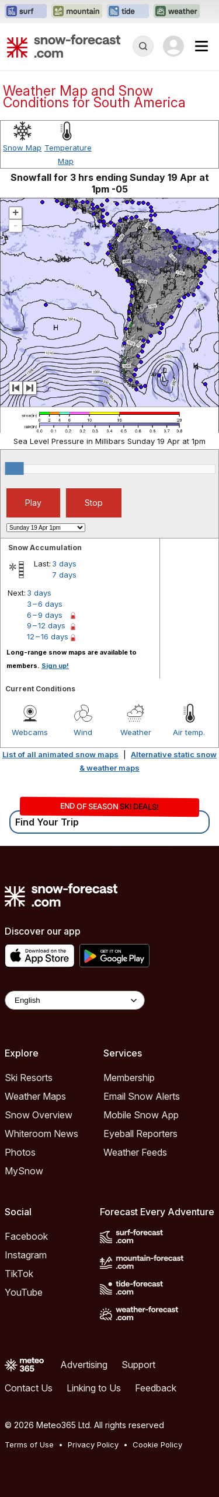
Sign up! (55, 666)
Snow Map (22, 147)
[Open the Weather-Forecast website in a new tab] (177, 11)
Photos (20, 1152)
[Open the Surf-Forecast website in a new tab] (26, 11)
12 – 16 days (47, 636)
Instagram (26, 1255)
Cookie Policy (157, 1444)
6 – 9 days (44, 615)
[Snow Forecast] (63, 46)
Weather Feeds (135, 1152)
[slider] (14, 468)
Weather (135, 732)
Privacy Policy (93, 1444)
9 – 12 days (46, 625)
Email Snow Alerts (141, 1096)
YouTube (24, 1292)
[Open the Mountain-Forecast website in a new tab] (76, 11)
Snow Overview (38, 1115)
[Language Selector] (75, 1000)
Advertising (83, 1364)
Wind (83, 732)
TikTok (19, 1273)
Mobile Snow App (141, 1115)
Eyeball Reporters (140, 1133)
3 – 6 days (44, 603)
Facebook (26, 1236)
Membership (129, 1077)
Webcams (30, 732)
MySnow (24, 1171)
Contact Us (29, 1388)
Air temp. (189, 732)
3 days (64, 563)
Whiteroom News (41, 1133)
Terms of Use (29, 1444)
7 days (64, 574)
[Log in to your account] (173, 46)
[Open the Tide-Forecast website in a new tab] (128, 11)
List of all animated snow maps (60, 754)
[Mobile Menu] (201, 46)
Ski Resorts (29, 1077)
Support (138, 1364)
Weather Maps (35, 1096)
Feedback (155, 1388)
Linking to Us (94, 1388)
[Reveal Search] (143, 46)
